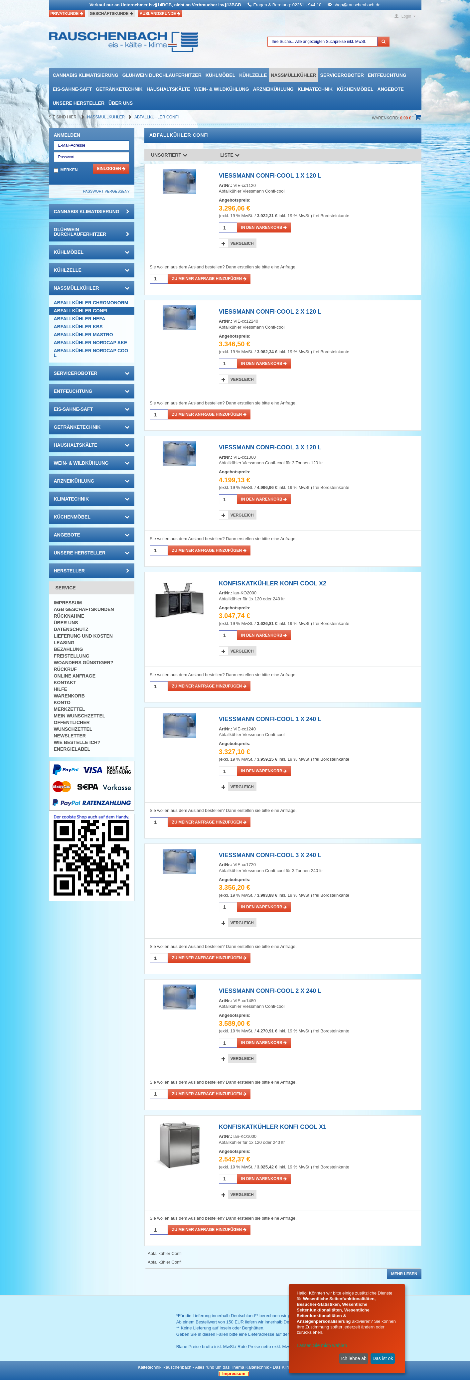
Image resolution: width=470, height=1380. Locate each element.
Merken (69, 170)
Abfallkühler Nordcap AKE (90, 342)
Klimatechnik (315, 89)
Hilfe (60, 689)
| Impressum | (234, 1373)
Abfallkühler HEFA (79, 318)
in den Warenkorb (264, 227)
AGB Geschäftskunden (84, 609)
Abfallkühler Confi (156, 117)
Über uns (120, 103)
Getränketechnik (119, 89)
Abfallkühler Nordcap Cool (91, 353)
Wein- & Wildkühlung (221, 89)
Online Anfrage (74, 676)
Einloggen (111, 168)
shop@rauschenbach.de (357, 4)
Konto (62, 702)
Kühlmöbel (220, 75)
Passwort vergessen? (106, 191)
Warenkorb (69, 695)
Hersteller (92, 570)
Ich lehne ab (353, 1358)
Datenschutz (71, 629)
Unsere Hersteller (79, 103)
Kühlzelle (253, 75)
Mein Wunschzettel (79, 715)
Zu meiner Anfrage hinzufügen (209, 278)
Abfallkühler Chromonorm (91, 302)
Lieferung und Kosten (83, 636)
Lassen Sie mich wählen (322, 1345)
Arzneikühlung (273, 89)
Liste (229, 155)
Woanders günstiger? (83, 662)
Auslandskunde (160, 13)
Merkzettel (69, 709)
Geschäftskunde (111, 13)
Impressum (68, 602)
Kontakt (65, 682)
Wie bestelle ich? (77, 742)
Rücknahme (69, 616)
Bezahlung (68, 649)
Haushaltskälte (168, 89)
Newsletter (70, 735)
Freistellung (71, 656)
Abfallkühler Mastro (83, 334)
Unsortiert (169, 155)
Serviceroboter (342, 75)
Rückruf (65, 669)
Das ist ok (383, 1358)
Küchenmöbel (355, 89)
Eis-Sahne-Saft (72, 89)
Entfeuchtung (387, 75)
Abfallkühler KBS (78, 326)
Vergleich (242, 243)
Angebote (391, 89)
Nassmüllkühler (293, 75)
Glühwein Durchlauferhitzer (162, 75)
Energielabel (72, 749)
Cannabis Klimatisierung (85, 75)
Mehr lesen (404, 1274)
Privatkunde (67, 13)
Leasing (64, 642)
